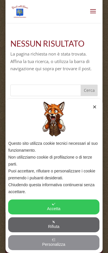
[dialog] (54, 176)
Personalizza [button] (53, 242)
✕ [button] (94, 107)
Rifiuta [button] (54, 224)
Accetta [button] (53, 206)
